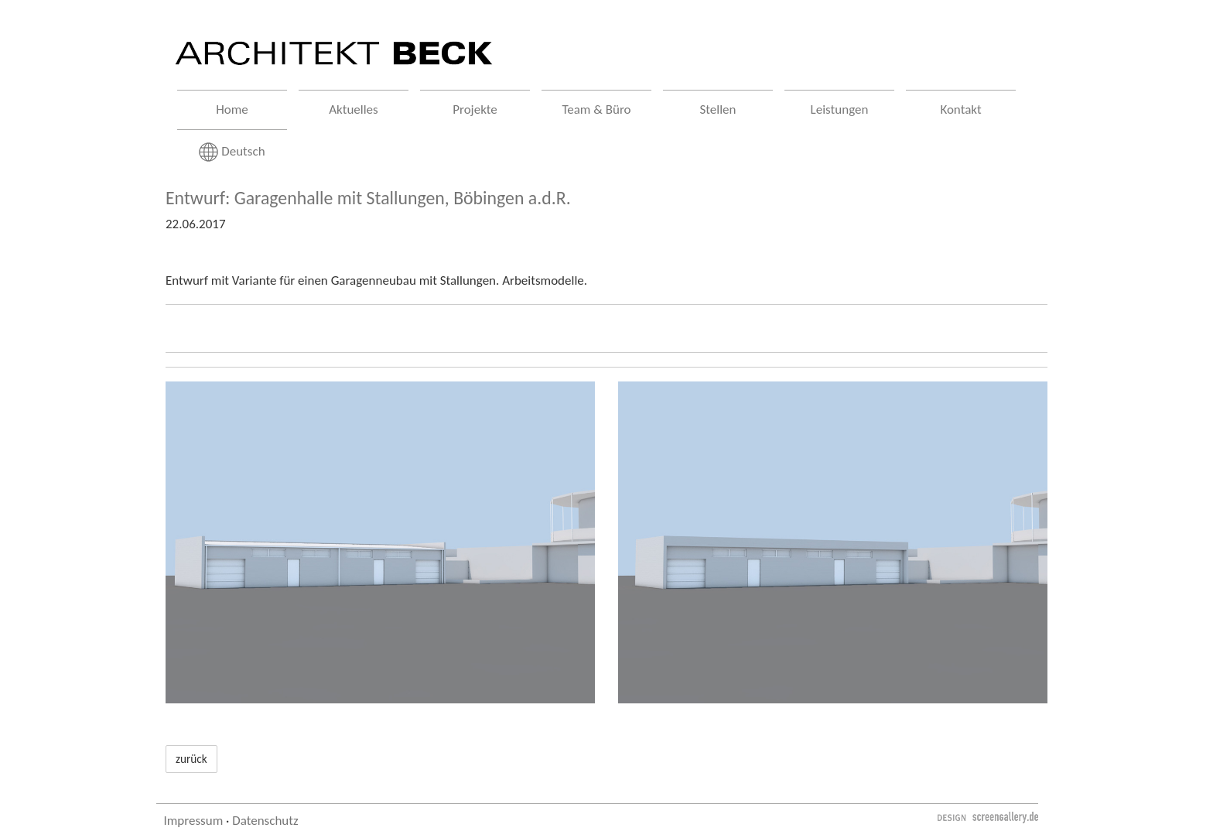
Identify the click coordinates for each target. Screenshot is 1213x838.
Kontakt (960, 109)
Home (232, 109)
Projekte (475, 109)
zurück (191, 758)
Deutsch (232, 152)
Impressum (194, 820)
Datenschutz (265, 820)
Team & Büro (596, 109)
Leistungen (840, 109)
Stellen (718, 109)
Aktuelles (353, 109)
